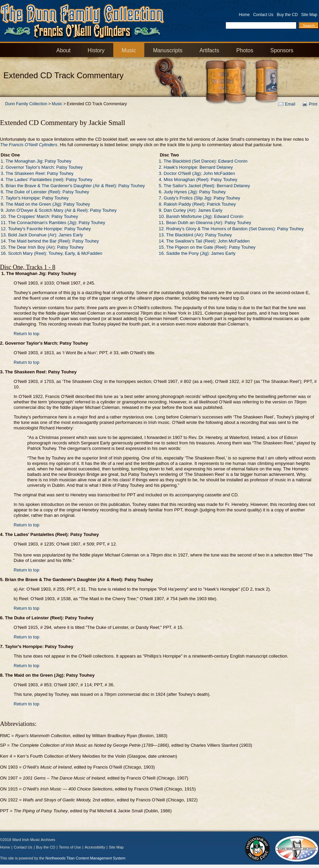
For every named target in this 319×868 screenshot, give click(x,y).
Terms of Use (70, 847)
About (63, 50)
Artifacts (209, 50)
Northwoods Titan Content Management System (85, 858)
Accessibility (95, 847)
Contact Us (263, 14)
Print (313, 104)
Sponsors (281, 50)
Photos (244, 50)
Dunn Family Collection (26, 103)
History (96, 50)
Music (129, 50)
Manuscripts (167, 50)
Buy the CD (287, 14)
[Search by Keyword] (261, 25)
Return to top (26, 333)
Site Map (309, 14)
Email (290, 104)
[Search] (309, 25)
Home (244, 14)
